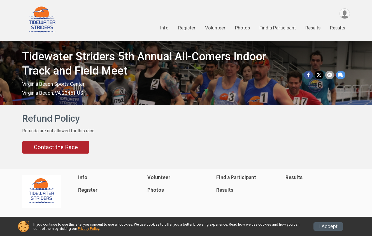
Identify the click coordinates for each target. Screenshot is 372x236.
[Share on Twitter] (319, 75)
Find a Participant (277, 28)
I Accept (328, 226)
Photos (242, 28)
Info (164, 28)
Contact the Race (56, 147)
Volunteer (215, 28)
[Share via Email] (329, 75)
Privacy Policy (88, 228)
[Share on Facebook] (308, 75)
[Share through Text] (340, 75)
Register (187, 28)
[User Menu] (345, 13)
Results (312, 28)
